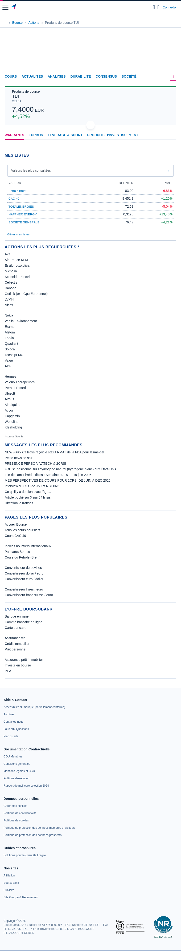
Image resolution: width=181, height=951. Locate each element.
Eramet (10, 327)
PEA (8, 671)
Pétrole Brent (17, 191)
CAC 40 (13, 198)
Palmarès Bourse (17, 552)
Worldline (11, 422)
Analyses (57, 76)
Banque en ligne (17, 616)
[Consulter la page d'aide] (158, 7)
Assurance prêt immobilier (24, 660)
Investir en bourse (18, 665)
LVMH (9, 299)
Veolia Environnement (21, 321)
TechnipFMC (14, 355)
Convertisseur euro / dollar (24, 579)
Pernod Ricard (15, 388)
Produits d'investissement (112, 135)
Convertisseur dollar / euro (24, 573)
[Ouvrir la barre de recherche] (154, 7)
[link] (34, 707)
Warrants (14, 135)
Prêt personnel (15, 649)
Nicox (9, 305)
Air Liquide (12, 405)
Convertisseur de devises (23, 568)
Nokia (9, 315)
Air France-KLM (16, 260)
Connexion (170, 7)
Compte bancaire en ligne (23, 622)
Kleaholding (13, 427)
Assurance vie (15, 638)
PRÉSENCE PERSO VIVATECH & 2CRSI (35, 463)
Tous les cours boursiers (22, 530)
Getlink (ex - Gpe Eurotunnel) (26, 294)
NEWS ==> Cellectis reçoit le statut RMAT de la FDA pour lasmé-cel (54, 452)
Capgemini (13, 416)
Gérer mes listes (18, 234)
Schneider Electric (18, 277)
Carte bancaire (15, 628)
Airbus (9, 399)
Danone (10, 288)
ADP (8, 366)
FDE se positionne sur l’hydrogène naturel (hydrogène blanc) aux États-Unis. (61, 469)
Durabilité (80, 76)
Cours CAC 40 (15, 536)
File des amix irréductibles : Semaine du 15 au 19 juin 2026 (48, 475)
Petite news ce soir (19, 458)
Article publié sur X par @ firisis (28, 497)
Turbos (36, 135)
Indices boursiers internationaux (28, 546)
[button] (5, 7)
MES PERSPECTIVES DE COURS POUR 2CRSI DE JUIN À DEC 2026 (58, 480)
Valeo (9, 360)
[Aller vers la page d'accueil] (14, 7)
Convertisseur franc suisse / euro (29, 595)
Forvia (9, 338)
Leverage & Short (65, 135)
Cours (11, 76)
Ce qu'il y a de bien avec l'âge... (28, 492)
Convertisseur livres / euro (24, 589)
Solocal (10, 349)
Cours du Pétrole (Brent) (23, 557)
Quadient (11, 343)
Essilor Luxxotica (17, 265)
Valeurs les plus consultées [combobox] (31, 170)
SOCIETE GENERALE (23, 222)
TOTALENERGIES (21, 206)
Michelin (11, 271)
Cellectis (11, 282)
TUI (15, 96)
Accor (9, 410)
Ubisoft (10, 393)
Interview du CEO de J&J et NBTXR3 (32, 486)
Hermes (10, 376)
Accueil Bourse (16, 524)
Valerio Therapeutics (20, 382)
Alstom (10, 332)
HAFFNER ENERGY (22, 214)
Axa (7, 254)
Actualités (32, 76)
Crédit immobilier (17, 644)
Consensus (106, 76)
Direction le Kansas (19, 503)
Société (129, 76)
